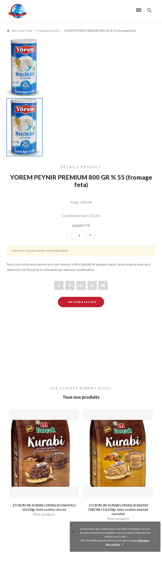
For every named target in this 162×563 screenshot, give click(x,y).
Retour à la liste (82, 301)
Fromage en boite (48, 30)
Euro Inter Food (19, 30)
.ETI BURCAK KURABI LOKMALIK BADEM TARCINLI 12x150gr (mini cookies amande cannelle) (118, 509)
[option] (81, 67)
